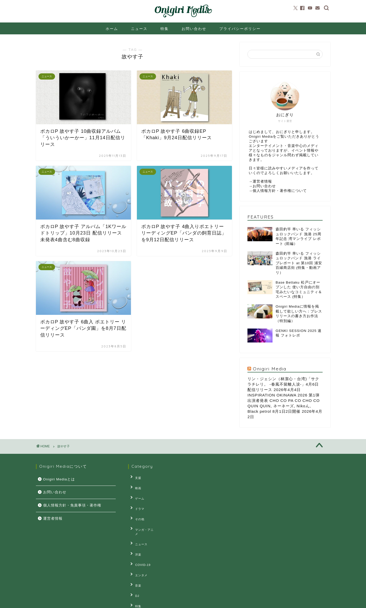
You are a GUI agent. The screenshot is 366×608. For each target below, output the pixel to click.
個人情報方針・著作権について (280, 191)
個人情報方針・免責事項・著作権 (72, 505)
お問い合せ (87, 601)
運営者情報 (262, 181)
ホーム (112, 28)
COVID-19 (139, 540)
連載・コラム (141, 580)
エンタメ (138, 548)
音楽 (135, 556)
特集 (164, 28)
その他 (136, 508)
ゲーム (136, 492)
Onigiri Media (269, 368)
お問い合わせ (194, 28)
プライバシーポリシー (240, 28)
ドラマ (136, 500)
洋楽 (135, 532)
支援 (135, 476)
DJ (134, 564)
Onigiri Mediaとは (59, 479)
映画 (135, 484)
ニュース (139, 28)
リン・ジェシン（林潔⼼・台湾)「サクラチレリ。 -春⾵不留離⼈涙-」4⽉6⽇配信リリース (283, 384)
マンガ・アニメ (143, 516)
